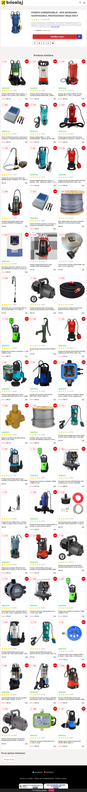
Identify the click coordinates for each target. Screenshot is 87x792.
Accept (51, 790)
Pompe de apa (9, 759)
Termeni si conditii (26, 778)
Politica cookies (60, 778)
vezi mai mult (55, 27)
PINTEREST (49, 772)
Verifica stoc (66, 36)
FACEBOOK (37, 772)
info (26, 99)
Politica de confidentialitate (44, 778)
